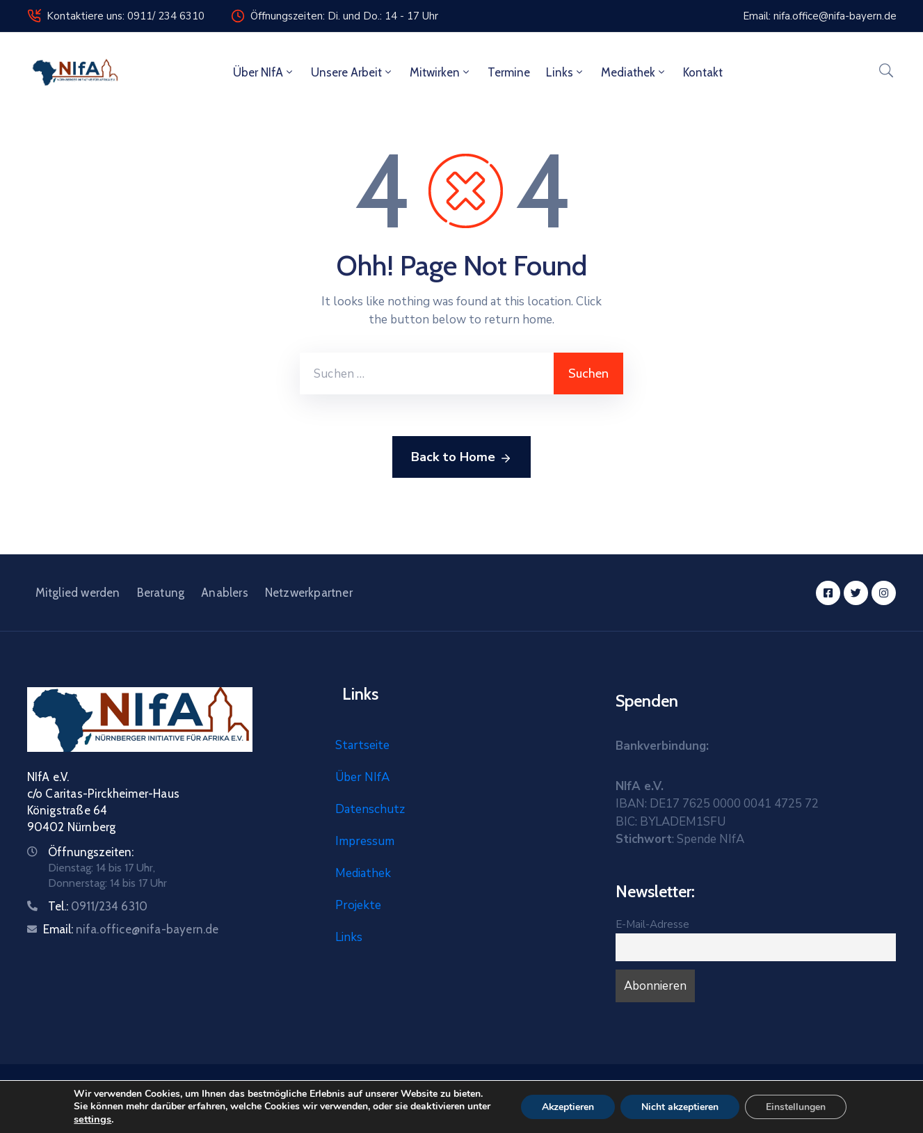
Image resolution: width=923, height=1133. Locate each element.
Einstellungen (796, 1107)
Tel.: (98, 906)
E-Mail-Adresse (652, 924)
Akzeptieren (567, 1107)
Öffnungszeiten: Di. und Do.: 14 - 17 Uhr (344, 16)
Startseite (362, 745)
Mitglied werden (77, 593)
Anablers (224, 593)
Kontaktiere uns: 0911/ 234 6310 (125, 16)
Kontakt (703, 72)
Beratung (161, 593)
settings (92, 1119)
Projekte (358, 905)
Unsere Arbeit (352, 72)
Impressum (364, 841)
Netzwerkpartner (309, 593)
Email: (131, 929)
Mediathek (634, 72)
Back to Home (461, 458)
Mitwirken (441, 72)
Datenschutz (370, 809)
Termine (509, 72)
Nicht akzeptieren (680, 1107)
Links (565, 72)
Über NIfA (264, 72)
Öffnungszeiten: (91, 852)
